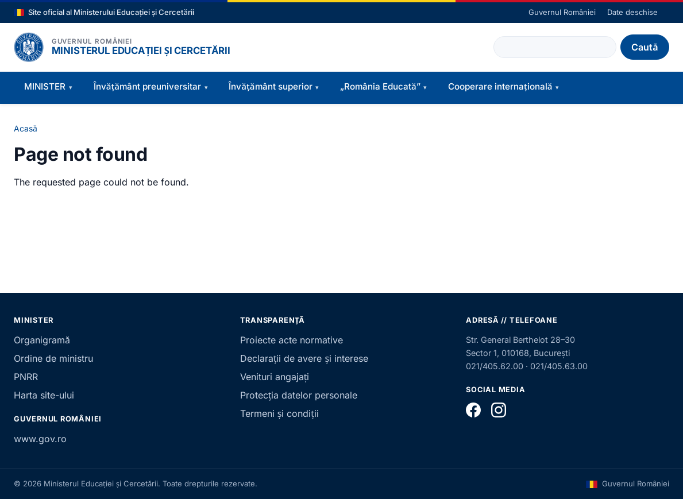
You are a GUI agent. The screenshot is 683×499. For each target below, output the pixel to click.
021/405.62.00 (494, 366)
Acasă (25, 128)
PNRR (26, 376)
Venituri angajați (275, 376)
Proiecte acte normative (291, 340)
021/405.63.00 (559, 366)
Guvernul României (562, 12)
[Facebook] (473, 410)
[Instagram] (498, 410)
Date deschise (632, 12)
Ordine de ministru (53, 358)
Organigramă (42, 340)
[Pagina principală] (29, 47)
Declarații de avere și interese (304, 358)
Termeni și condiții (279, 413)
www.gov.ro (40, 438)
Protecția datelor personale (299, 395)
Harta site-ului (44, 395)
